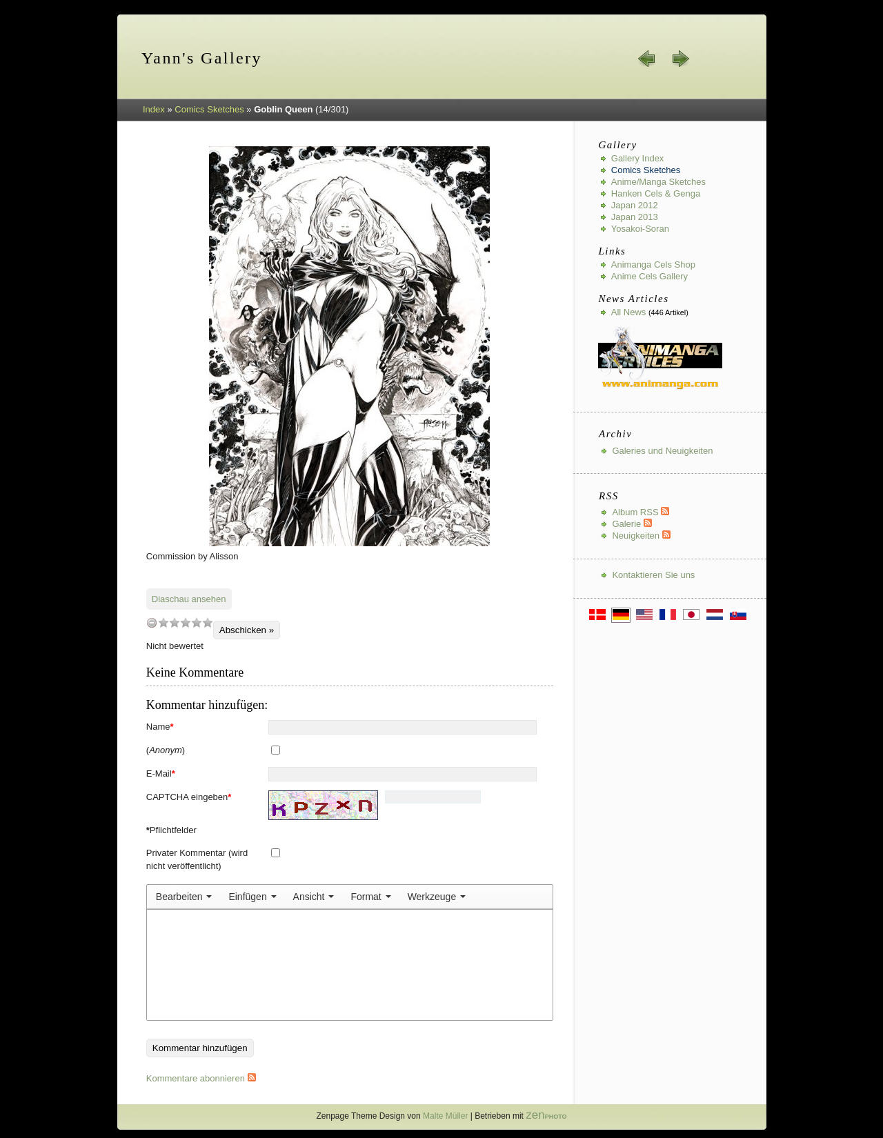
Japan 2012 (634, 205)
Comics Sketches (209, 109)
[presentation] (184, 896)
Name (160, 726)
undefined (151, 622)
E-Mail (160, 773)
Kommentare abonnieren (201, 1078)
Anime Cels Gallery (649, 276)
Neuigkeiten (641, 535)
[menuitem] (184, 896)
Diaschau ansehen (189, 599)
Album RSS (640, 512)
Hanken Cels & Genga (655, 193)
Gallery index (637, 158)
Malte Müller (445, 1116)
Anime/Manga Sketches (658, 182)
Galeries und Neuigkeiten (662, 451)
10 (207, 622)
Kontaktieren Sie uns (653, 575)
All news (628, 312)
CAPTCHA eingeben (189, 797)
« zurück (647, 59)
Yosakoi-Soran (640, 228)
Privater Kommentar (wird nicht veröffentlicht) (197, 860)
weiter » (680, 59)
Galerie (632, 524)
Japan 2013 (634, 217)
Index (154, 109)
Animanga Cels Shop (653, 264)
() (165, 750)
